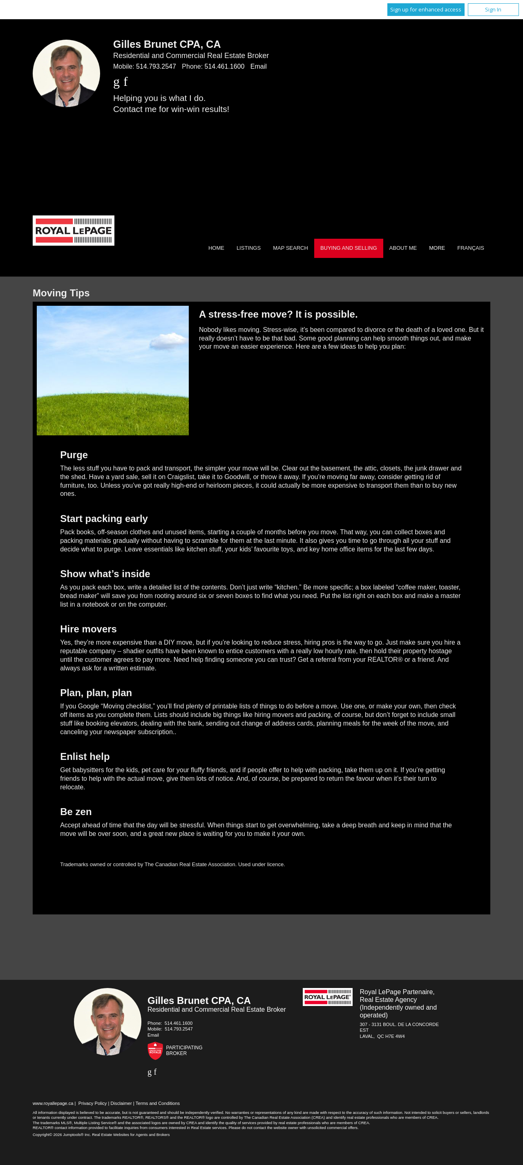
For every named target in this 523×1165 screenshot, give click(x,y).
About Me (403, 248)
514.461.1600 (225, 66)
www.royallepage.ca (53, 1103)
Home (216, 248)
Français (470, 248)
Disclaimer (121, 1103)
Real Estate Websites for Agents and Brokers (131, 1134)
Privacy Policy (92, 1103)
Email (258, 66)
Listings (249, 248)
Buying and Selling (348, 248)
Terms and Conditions (158, 1103)
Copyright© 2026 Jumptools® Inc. (62, 1134)
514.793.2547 (156, 66)
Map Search (290, 248)
